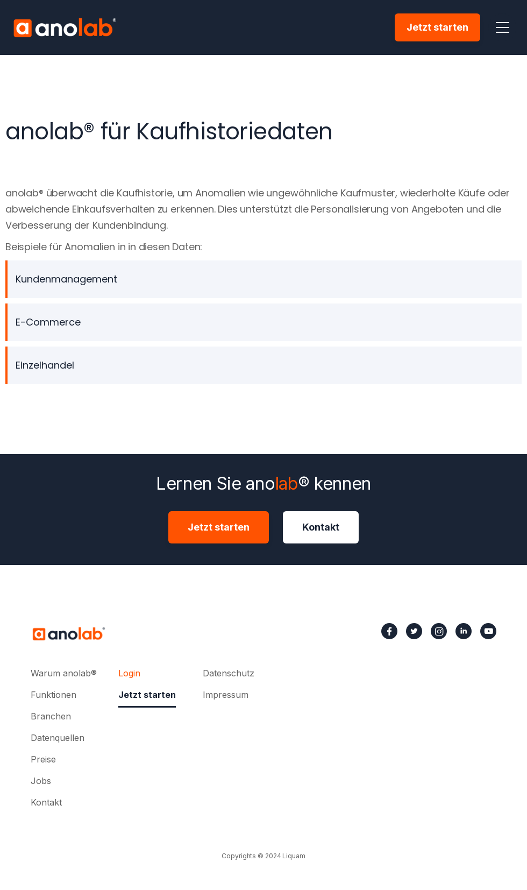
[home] (64, 27)
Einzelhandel (45, 365)
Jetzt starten (437, 27)
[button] (502, 27)
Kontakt (320, 527)
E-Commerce (48, 322)
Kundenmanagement (66, 279)
